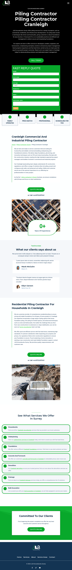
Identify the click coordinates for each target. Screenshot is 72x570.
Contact (52, 557)
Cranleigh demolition (17, 470)
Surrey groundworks (25, 329)
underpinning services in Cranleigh (24, 442)
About (33, 557)
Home (13, 144)
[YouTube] (39, 567)
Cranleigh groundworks (24, 432)
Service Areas (42, 557)
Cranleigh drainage (24, 482)
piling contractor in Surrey (29, 177)
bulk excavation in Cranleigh (32, 493)
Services (26, 557)
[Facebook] (32, 567)
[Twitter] (36, 567)
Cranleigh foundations (30, 451)
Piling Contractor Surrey (24, 144)
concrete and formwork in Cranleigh (33, 461)
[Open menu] (68, 3)
